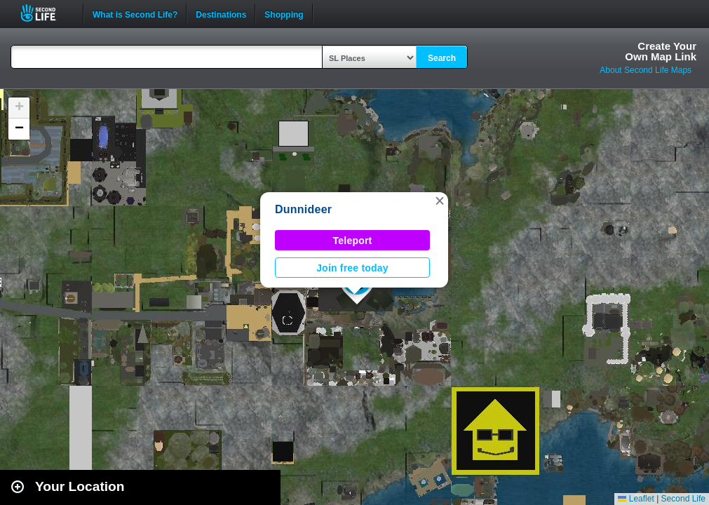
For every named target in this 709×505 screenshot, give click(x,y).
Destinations (221, 13)
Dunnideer (303, 209)
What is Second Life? (135, 13)
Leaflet (636, 499)
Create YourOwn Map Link (660, 51)
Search (442, 58)
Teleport (352, 240)
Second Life (46, 13)
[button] (439, 200)
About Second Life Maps (645, 70)
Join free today (352, 268)
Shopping (283, 13)
